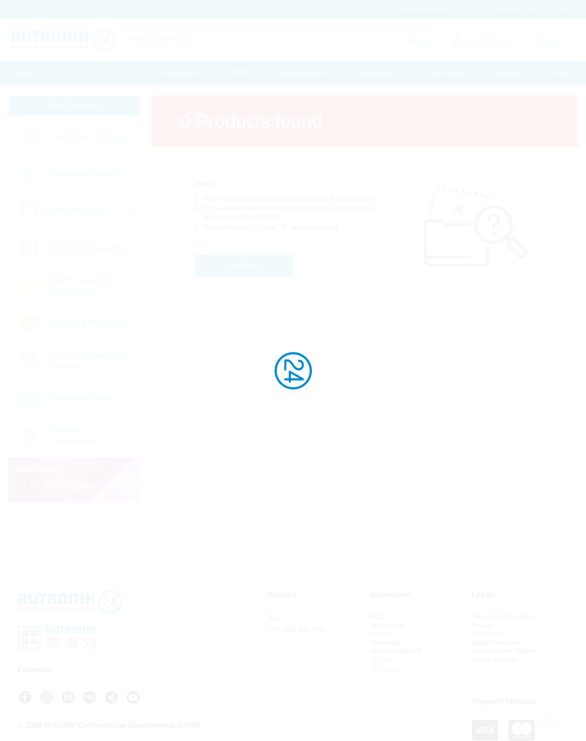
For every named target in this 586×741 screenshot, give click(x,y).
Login (383, 659)
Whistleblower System (504, 651)
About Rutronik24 (395, 651)
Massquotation (302, 73)
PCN (239, 73)
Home (24, 73)
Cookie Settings (495, 659)
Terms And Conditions (504, 617)
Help (561, 73)
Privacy (482, 625)
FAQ (376, 617)
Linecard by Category (86, 136)
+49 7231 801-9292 (297, 629)
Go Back (243, 266)
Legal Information (497, 642)
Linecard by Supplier (85, 173)
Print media (446, 73)
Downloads (376, 73)
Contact (509, 73)
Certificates (488, 634)
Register (387, 669)
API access (386, 625)
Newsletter (385, 642)
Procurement (177, 73)
